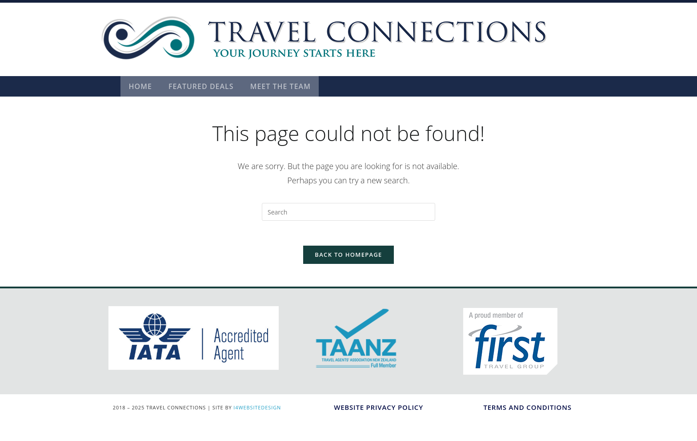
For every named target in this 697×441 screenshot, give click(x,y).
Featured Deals (203, 86)
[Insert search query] (348, 212)
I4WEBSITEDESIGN (257, 409)
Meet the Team (283, 86)
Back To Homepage (348, 257)
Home (140, 86)
